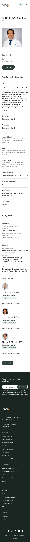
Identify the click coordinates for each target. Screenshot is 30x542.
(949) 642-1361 (7, 62)
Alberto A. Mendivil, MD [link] (13, 342)
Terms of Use (24, 394)
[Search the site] (21, 4)
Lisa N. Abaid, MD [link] (10, 317)
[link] (5, 5)
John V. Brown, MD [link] (11, 292)
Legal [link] (15, 538)
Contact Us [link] (5, 426)
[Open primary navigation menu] (26, 4)
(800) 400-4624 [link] (7, 419)
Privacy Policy (13, 394)
